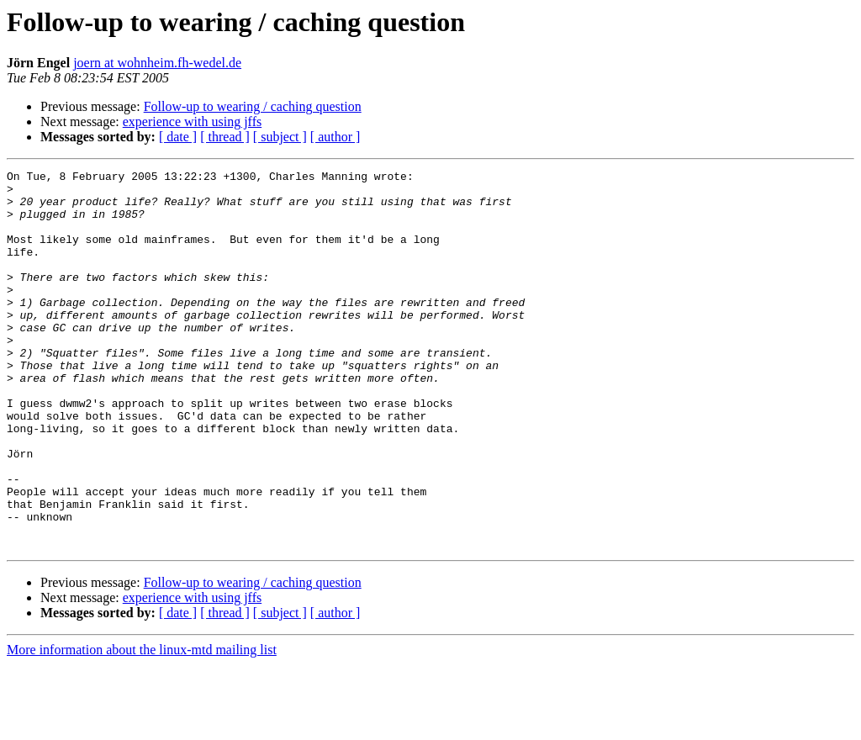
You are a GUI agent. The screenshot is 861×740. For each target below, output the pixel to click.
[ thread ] (225, 137)
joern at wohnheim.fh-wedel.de (157, 63)
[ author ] (335, 137)
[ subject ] (280, 137)
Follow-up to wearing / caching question (253, 106)
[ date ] (178, 137)
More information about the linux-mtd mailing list (142, 725)
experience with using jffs (192, 121)
